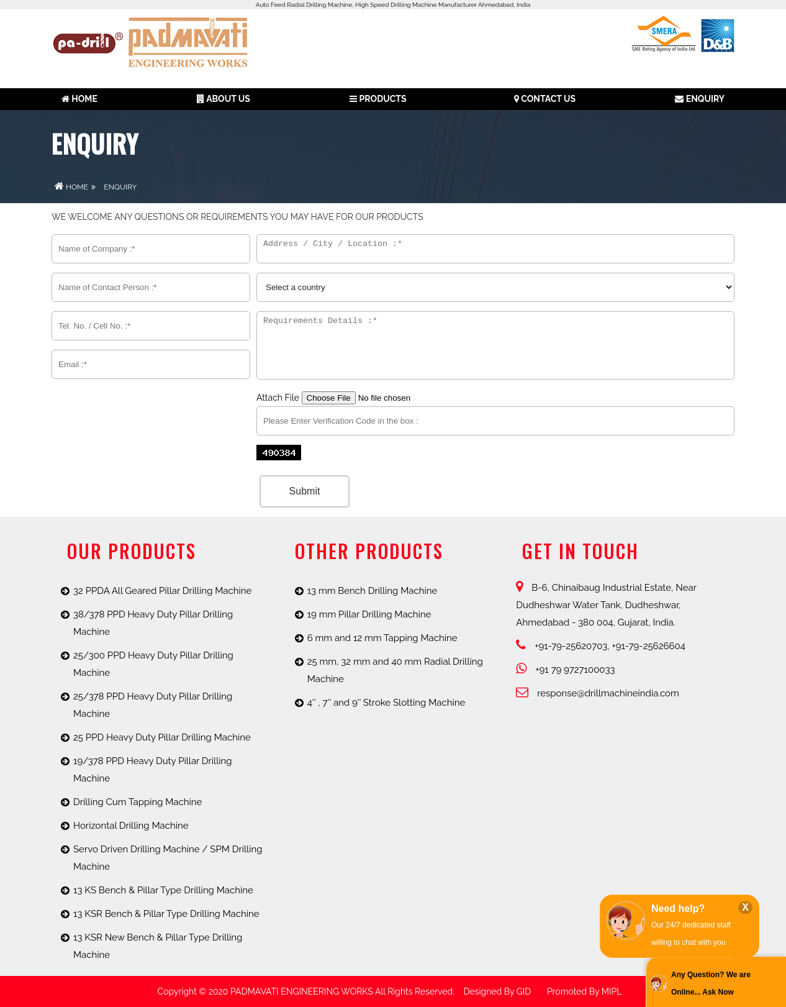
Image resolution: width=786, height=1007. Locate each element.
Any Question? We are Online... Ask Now (711, 983)
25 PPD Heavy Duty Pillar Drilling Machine (162, 737)
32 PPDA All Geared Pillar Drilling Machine (162, 590)
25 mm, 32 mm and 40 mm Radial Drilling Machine (395, 670)
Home (79, 99)
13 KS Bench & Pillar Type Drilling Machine (163, 890)
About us (223, 99)
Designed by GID (497, 991)
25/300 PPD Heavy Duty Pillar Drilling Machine (153, 664)
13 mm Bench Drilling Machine (372, 590)
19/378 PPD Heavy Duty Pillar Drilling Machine (152, 769)
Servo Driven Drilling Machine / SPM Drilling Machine (167, 858)
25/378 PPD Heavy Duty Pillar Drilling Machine (152, 705)
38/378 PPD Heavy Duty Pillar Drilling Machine (153, 623)
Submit (304, 491)
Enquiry (700, 99)
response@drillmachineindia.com (597, 693)
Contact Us (545, 99)
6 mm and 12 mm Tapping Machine (382, 638)
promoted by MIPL (584, 991)
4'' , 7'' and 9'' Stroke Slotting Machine (386, 702)
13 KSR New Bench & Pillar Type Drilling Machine (157, 946)
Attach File (357, 398)
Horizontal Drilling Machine (130, 825)
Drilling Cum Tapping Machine (137, 802)
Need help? (678, 908)
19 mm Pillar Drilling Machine (369, 614)
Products (378, 99)
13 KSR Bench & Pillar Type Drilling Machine (166, 913)
